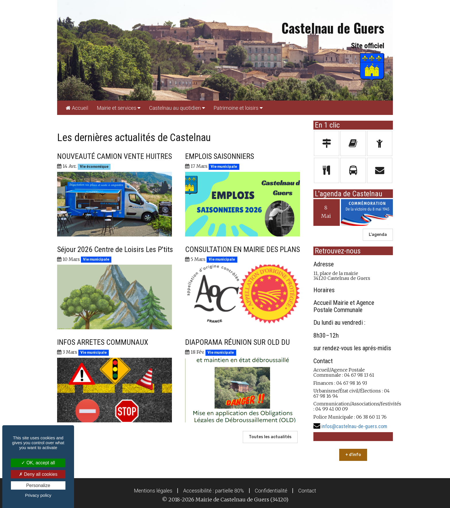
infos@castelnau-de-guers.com (354, 426)
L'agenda (378, 234)
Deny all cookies (38, 474)
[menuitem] (76, 107)
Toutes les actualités (270, 436)
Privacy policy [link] (38, 495)
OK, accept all (38, 462)
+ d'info (353, 454)
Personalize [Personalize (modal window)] (38, 485)
